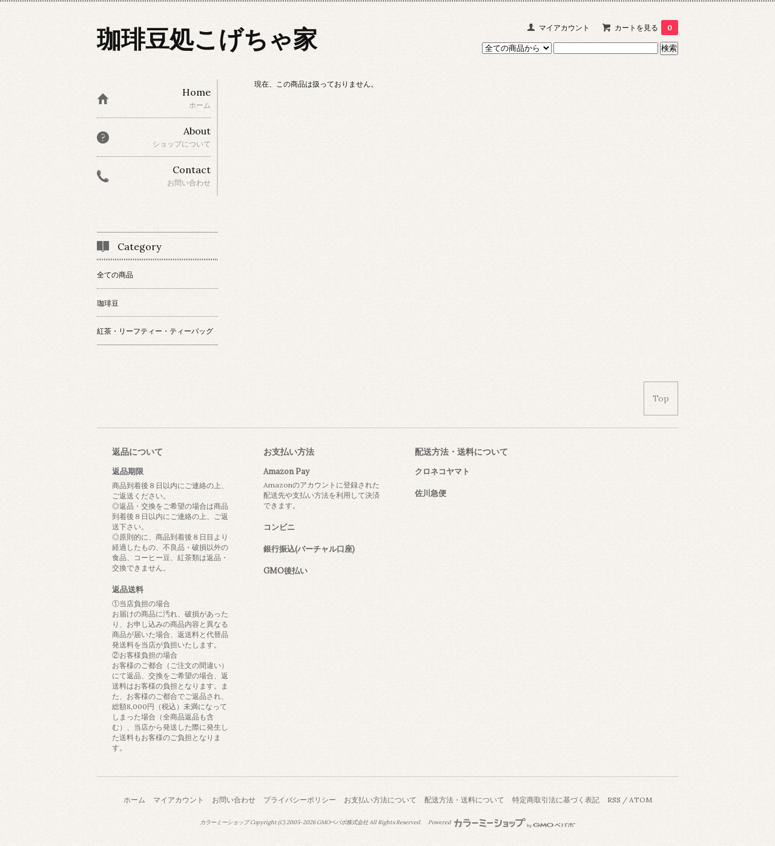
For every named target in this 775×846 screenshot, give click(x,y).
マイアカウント (564, 27)
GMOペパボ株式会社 (342, 822)
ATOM (640, 799)
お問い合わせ (234, 799)
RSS (614, 799)
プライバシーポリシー (299, 799)
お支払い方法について (380, 799)
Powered (501, 822)
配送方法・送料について (464, 799)
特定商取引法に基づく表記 (555, 799)
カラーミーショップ (224, 822)
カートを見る (646, 27)
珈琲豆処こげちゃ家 (207, 39)
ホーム (134, 799)
